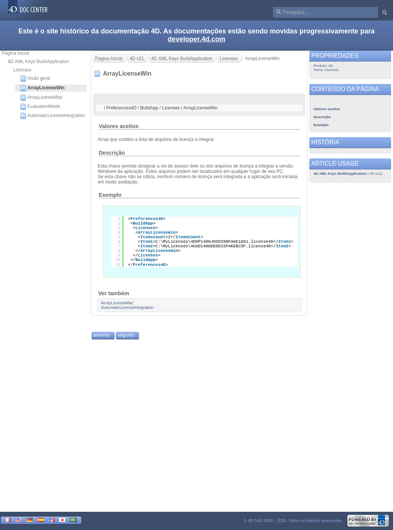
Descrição (112, 153)
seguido (126, 335)
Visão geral (35, 79)
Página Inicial (15, 53)
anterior (101, 335)
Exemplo (110, 195)
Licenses (22, 70)
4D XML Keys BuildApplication (38, 61)
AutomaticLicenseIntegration (52, 116)
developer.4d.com (196, 39)
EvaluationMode (40, 107)
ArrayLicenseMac (41, 98)
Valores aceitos (119, 126)
